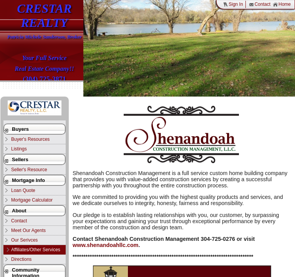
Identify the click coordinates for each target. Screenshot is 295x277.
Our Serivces (24, 240)
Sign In (233, 4)
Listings (19, 149)
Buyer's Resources (30, 139)
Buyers (20, 129)
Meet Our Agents (28, 230)
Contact (259, 4)
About (19, 211)
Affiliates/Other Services (35, 249)
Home (282, 4)
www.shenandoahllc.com (105, 245)
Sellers (20, 159)
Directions (21, 259)
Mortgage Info (28, 180)
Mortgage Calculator (32, 200)
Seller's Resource (29, 169)
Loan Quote (23, 190)
